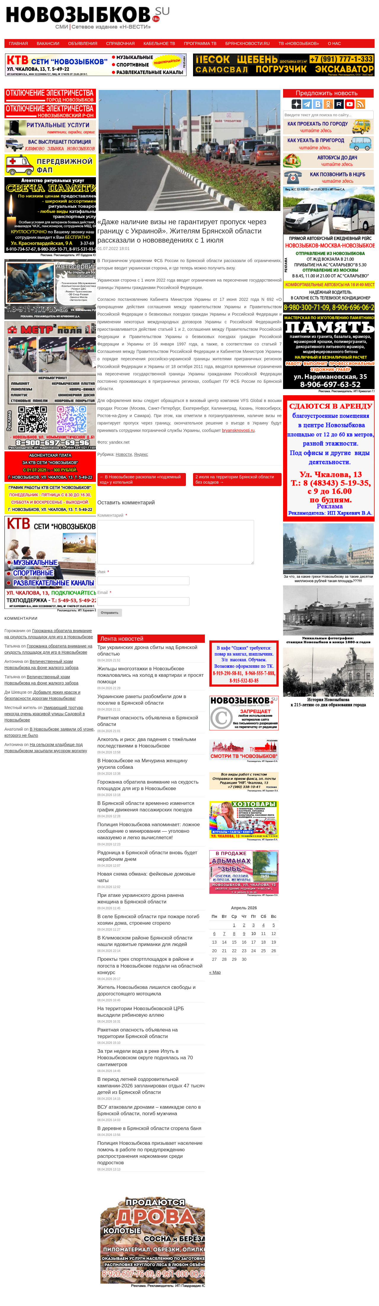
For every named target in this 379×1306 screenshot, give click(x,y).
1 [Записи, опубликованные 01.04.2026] (234, 925)
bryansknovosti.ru (238, 430)
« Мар (215, 972)
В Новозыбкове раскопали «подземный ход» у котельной (140, 479)
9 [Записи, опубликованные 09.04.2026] (244, 933)
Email (104, 592)
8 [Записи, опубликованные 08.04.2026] (234, 933)
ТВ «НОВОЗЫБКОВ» (299, 43)
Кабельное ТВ (159, 43)
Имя (103, 571)
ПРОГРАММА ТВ (200, 43)
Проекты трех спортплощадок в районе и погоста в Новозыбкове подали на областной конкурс (150, 965)
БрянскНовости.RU (247, 43)
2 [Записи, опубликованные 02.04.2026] (244, 925)
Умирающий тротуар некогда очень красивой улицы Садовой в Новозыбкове (44, 713)
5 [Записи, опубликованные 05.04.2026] (273, 925)
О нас (334, 43)
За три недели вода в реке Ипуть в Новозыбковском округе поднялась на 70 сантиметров (145, 1057)
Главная (18, 43)
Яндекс (141, 454)
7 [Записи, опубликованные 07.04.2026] (224, 933)
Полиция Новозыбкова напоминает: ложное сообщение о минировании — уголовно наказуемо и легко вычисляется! (148, 831)
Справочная (120, 43)
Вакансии (48, 43)
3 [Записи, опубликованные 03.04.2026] (253, 925)
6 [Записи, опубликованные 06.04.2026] (214, 933)
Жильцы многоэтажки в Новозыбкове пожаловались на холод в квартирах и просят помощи (150, 675)
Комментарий (112, 515)
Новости (124, 454)
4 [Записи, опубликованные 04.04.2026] (263, 925)
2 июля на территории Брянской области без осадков (234, 479)
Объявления (82, 43)
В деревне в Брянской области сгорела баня (149, 1128)
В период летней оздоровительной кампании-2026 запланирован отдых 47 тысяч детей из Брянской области (151, 1085)
